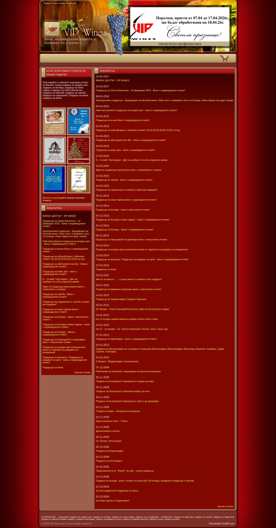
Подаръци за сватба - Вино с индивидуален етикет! (58, 295)
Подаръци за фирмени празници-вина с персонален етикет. (129, 289)
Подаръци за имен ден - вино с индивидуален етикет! (60, 272)
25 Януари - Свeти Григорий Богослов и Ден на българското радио (132, 309)
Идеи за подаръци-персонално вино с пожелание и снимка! (64, 287)
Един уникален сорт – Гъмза (111, 421)
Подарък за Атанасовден (109, 451)
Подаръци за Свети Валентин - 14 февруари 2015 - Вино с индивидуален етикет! (64, 223)
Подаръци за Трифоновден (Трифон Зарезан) (121, 299)
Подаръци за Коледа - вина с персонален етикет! (123, 209)
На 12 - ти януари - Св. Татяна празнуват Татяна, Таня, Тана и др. (132, 329)
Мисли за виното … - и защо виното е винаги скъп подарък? (129, 279)
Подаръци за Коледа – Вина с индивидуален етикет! (59, 333)
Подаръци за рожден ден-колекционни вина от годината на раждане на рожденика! (64, 350)
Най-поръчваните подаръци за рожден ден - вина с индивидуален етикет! (66, 242)
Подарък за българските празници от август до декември (127, 401)
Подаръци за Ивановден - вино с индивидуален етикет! (126, 339)
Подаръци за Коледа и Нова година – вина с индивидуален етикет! (66, 325)
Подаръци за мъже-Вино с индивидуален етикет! (123, 120)
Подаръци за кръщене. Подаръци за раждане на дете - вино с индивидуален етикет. (65, 360)
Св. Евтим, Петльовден (108, 441)
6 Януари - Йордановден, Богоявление (117, 361)
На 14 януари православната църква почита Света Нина (127, 319)
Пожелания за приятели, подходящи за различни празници (128, 371)
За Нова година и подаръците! (112, 500)
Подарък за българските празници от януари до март (125, 381)
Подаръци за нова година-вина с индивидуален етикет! (61, 310)
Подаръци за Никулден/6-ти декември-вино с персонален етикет (64, 340)
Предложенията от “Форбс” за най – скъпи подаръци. (125, 470)
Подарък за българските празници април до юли (122, 391)
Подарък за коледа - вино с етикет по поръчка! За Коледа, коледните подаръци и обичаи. (145, 480)
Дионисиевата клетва (107, 431)
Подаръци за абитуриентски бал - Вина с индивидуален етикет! (65, 265)
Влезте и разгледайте (55, 197)
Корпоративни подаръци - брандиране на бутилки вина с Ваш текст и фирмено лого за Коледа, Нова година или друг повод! (66, 234)
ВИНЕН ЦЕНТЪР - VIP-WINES (59, 216)
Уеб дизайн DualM (222, 523)
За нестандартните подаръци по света (117, 490)
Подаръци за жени (53, 367)
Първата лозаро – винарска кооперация (118, 411)
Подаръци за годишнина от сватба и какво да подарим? (126, 189)
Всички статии (82, 372)
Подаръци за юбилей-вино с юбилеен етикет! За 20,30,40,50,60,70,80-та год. (64, 257)
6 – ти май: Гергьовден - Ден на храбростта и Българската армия (61, 280)
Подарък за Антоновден (109, 460)
